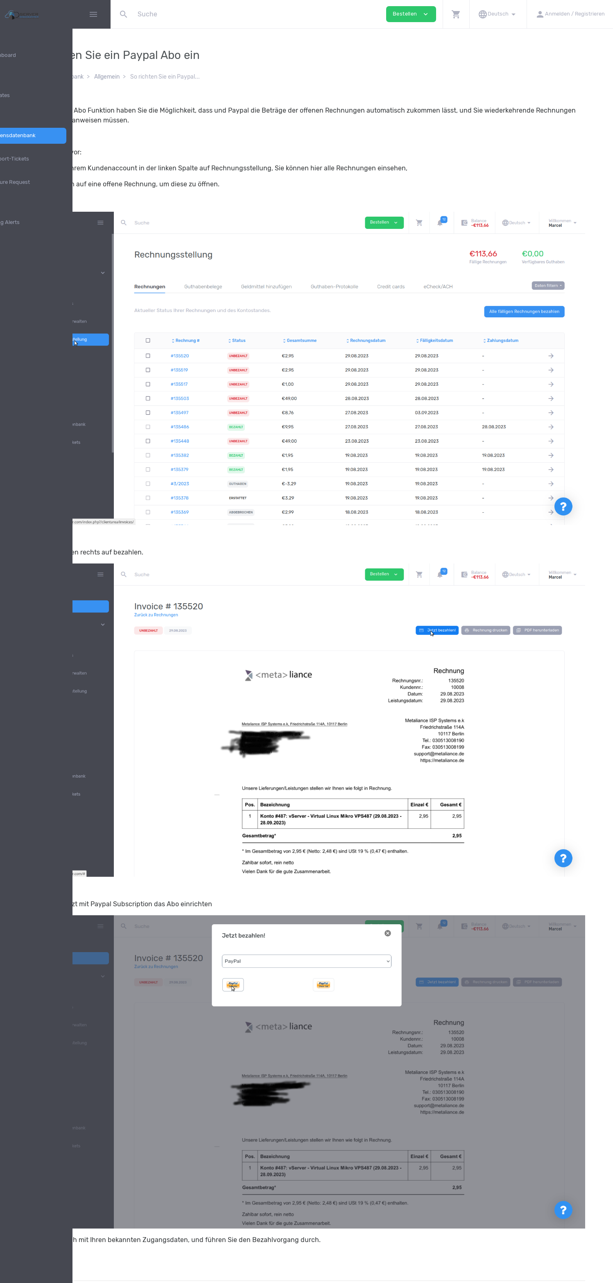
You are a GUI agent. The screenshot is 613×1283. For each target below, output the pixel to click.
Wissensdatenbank (149, 76)
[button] (456, 14)
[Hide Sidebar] (93, 14)
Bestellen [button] (411, 14)
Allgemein (197, 76)
